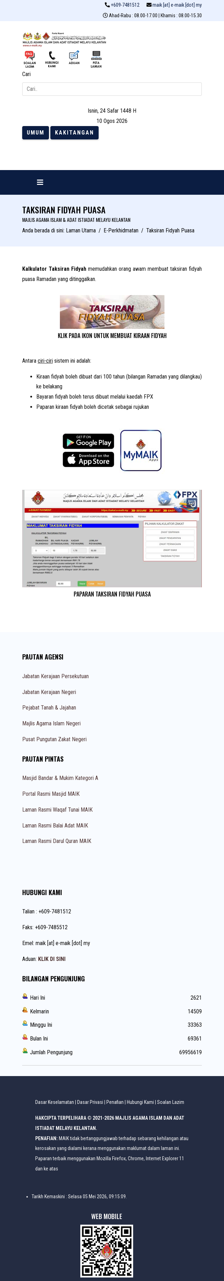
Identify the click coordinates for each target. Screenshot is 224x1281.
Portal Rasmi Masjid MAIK (51, 794)
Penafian (115, 1102)
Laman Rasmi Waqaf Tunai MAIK (57, 809)
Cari (26, 74)
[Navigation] (40, 182)
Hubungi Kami (140, 1102)
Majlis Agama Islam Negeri (51, 723)
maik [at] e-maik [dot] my (177, 5)
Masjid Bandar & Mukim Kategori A (60, 778)
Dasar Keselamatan (54, 1102)
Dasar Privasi (90, 1102)
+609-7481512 (125, 5)
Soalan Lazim (170, 1102)
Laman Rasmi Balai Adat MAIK (55, 825)
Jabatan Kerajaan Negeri (49, 692)
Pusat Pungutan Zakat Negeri (54, 739)
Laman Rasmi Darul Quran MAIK (56, 841)
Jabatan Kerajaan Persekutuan (55, 676)
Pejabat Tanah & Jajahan (49, 707)
